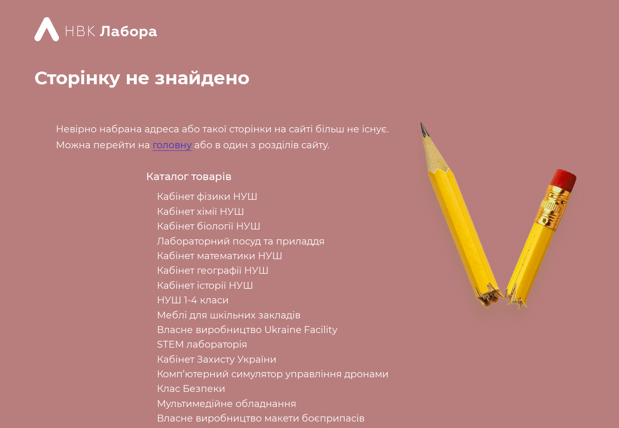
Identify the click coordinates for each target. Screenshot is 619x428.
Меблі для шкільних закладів (228, 315)
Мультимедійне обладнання (226, 404)
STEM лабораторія (202, 344)
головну (172, 145)
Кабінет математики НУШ (219, 256)
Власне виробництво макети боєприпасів (261, 418)
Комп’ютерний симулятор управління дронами (273, 374)
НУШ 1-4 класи (193, 300)
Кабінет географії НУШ (213, 270)
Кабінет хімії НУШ (200, 211)
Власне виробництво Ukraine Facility (247, 330)
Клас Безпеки (191, 388)
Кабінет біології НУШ (208, 226)
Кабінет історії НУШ (205, 285)
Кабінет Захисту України (216, 359)
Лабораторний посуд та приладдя (241, 241)
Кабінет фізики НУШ (207, 196)
